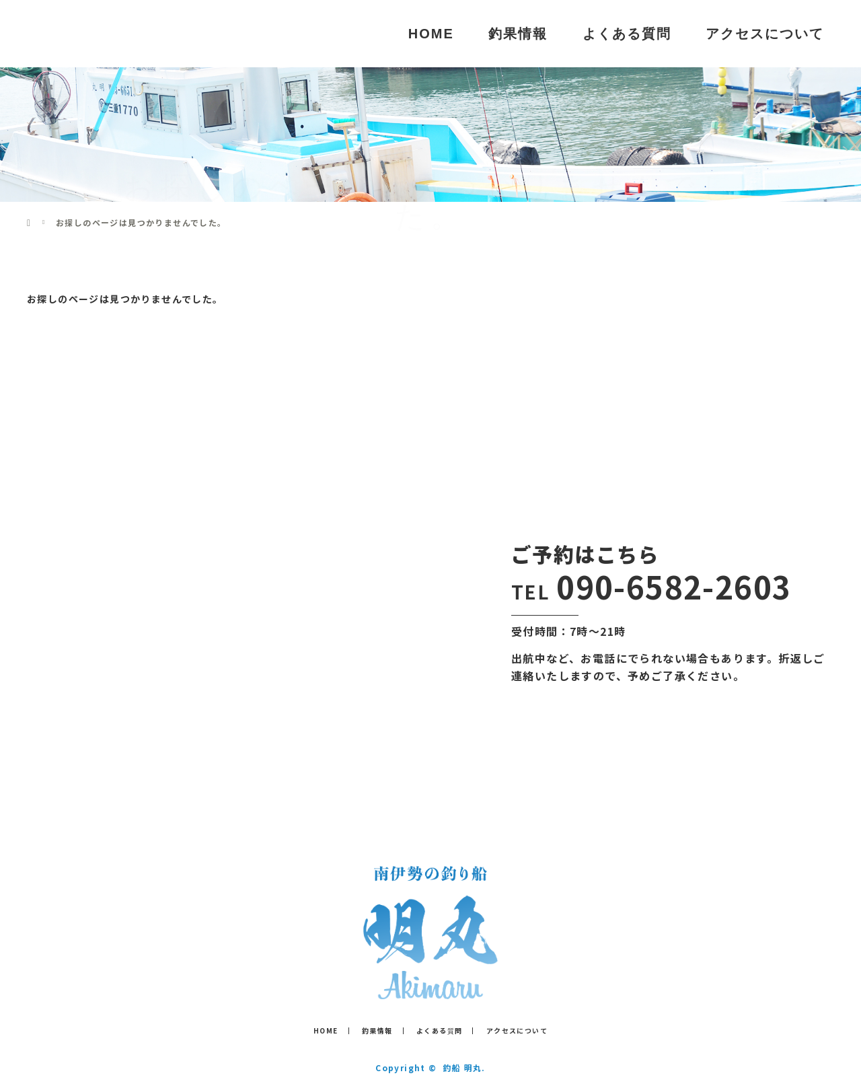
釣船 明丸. (464, 1067)
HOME (431, 33)
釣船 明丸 (79, 33)
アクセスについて (765, 33)
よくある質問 (627, 33)
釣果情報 (518, 33)
